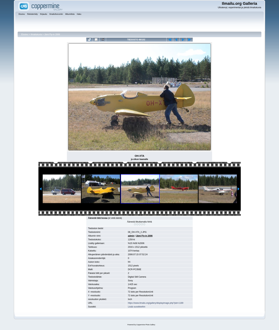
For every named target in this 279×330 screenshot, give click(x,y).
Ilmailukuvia (36, 34)
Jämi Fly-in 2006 (52, 34)
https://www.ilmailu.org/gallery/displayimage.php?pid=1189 (155, 303)
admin (131, 236)
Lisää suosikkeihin (136, 306)
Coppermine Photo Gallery (145, 325)
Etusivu (24, 34)
